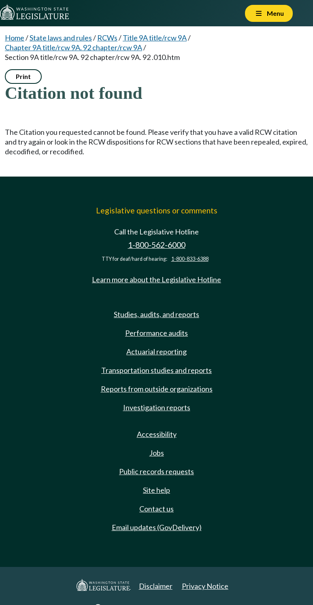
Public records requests (156, 471)
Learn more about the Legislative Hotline (156, 279)
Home (14, 37)
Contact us (156, 508)
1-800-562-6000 (156, 244)
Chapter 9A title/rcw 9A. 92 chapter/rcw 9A (73, 47)
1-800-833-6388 (190, 259)
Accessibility (157, 434)
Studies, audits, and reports (156, 314)
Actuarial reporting (156, 351)
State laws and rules (61, 37)
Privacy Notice (205, 586)
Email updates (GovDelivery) (157, 527)
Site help (156, 490)
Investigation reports (156, 407)
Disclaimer (155, 586)
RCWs (107, 37)
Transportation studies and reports (156, 370)
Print (23, 76)
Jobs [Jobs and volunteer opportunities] (156, 452)
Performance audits (156, 332)
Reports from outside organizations (157, 388)
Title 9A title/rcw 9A (155, 37)
